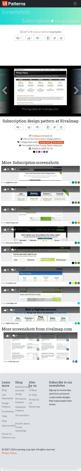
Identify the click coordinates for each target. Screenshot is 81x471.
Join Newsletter (7, 396)
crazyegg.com (11, 303)
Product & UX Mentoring (34, 403)
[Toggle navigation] (75, 4)
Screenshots (8, 411)
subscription (58, 142)
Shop (4, 420)
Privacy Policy (9, 452)
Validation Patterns (20, 408)
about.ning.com (12, 223)
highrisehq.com (12, 323)
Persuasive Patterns (20, 400)
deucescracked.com (14, 243)
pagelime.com (11, 182)
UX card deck (22, 415)
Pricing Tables (46, 145)
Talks (4, 416)
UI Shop (33, 390)
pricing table (45, 142)
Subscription (36, 20)
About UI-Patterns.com (8, 435)
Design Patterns (6, 405)
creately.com (11, 283)
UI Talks (33, 394)
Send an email (8, 425)
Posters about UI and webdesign (22, 427)
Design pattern (67, 21)
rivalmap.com (38, 136)
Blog (4, 390)
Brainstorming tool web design (22, 390)
